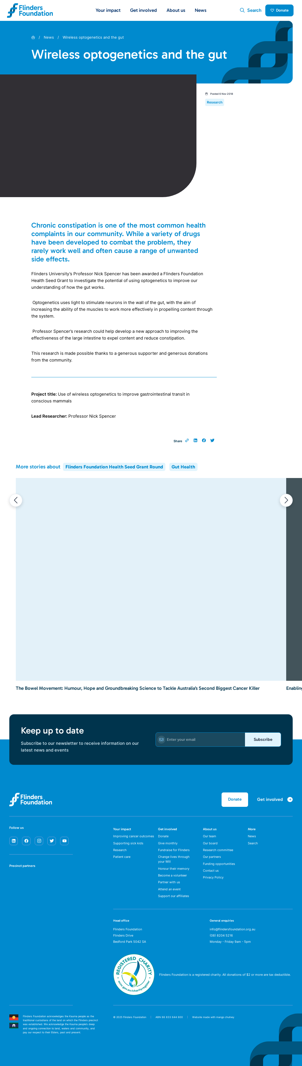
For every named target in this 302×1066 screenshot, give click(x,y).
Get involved (167, 832)
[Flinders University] (15, 901)
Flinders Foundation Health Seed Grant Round (114, 469)
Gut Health (183, 469)
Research (120, 854)
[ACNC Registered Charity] (134, 999)
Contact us (211, 875)
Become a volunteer (172, 880)
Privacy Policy (213, 882)
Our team (209, 839)
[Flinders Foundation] (30, 12)
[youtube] (64, 843)
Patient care (121, 861)
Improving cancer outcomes (133, 839)
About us (209, 832)
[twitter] (51, 843)
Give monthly (168, 847)
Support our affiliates (173, 901)
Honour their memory (173, 873)
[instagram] (39, 843)
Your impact (122, 832)
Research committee (218, 854)
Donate (278, 11)
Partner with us (169, 887)
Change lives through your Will (174, 863)
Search (253, 847)
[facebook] (26, 843)
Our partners (212, 861)
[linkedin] (13, 843)
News (200, 11)
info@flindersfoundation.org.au (232, 935)
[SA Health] (15, 883)
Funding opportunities (219, 868)
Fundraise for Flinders (174, 854)
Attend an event (169, 894)
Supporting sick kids (128, 847)
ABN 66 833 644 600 (169, 1022)
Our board (210, 847)
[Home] (33, 40)
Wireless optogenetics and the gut (93, 40)
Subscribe (261, 742)
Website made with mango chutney (213, 1022)
